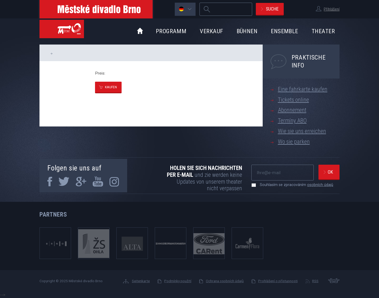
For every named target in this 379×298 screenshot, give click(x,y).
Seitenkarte (141, 281)
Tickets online (293, 99)
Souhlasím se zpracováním (294, 185)
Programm (171, 31)
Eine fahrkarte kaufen (302, 89)
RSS (315, 281)
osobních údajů (320, 185)
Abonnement (292, 110)
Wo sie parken (294, 141)
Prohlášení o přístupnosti (278, 281)
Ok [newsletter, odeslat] (330, 172)
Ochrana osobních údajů (225, 281)
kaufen (111, 87)
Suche (272, 9)
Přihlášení (332, 9)
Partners (53, 214)
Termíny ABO (292, 120)
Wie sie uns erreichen (302, 131)
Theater (323, 31)
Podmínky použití (177, 281)
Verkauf (211, 31)
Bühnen (247, 31)
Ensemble (284, 31)
